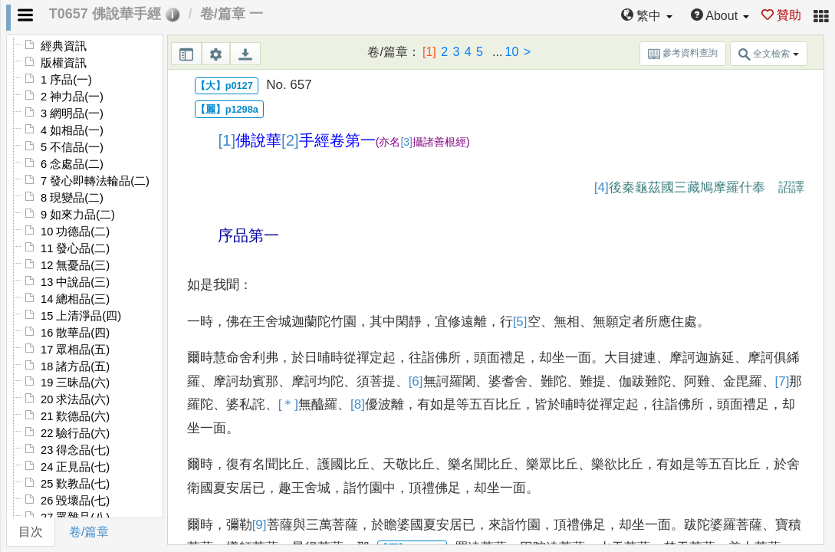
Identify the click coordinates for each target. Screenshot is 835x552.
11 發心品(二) (75, 248)
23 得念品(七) (75, 450)
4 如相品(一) (72, 130)
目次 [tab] (30, 531)
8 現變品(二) (72, 198)
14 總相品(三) (75, 299)
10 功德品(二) (75, 231)
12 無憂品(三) (75, 265)
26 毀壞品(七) (75, 501)
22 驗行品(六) (75, 433)
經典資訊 (64, 46)
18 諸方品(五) (75, 366)
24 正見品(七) (75, 467)
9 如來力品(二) (78, 215)
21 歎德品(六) (75, 416)
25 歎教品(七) (75, 484)
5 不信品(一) (72, 147)
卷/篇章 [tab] (89, 531)
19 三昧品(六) (75, 382)
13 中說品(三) (75, 282)
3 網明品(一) (72, 113)
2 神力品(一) (72, 96)
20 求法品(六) (75, 399)
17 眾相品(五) (75, 349)
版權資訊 (64, 63)
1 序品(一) (66, 80)
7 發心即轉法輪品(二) (95, 181)
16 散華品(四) (75, 333)
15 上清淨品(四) (81, 316)
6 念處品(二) (72, 164)
